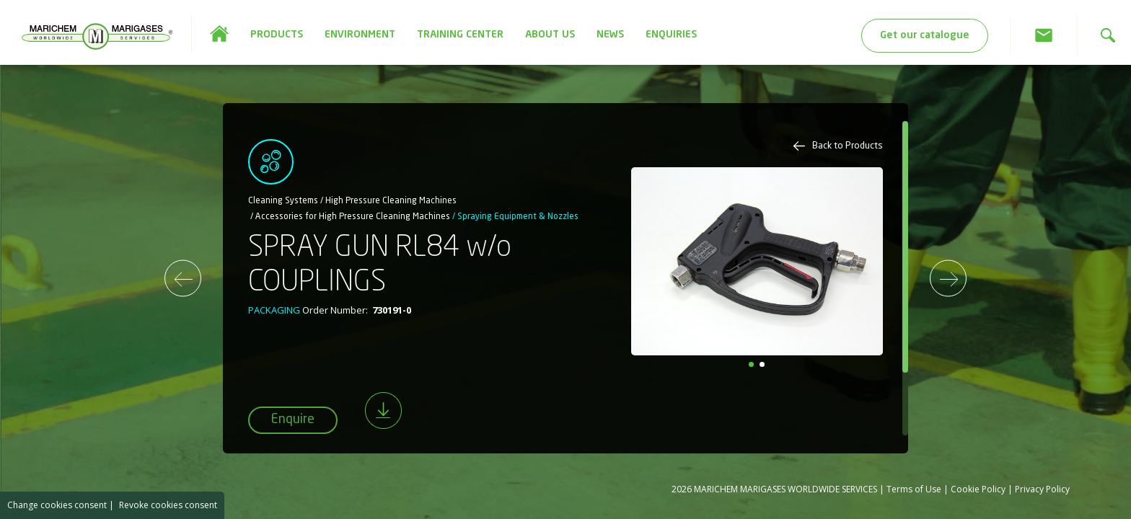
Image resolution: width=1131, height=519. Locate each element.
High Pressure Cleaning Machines (391, 201)
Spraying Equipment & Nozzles (517, 217)
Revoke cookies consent (168, 505)
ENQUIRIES (671, 35)
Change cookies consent (57, 505)
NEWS (610, 35)
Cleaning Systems (283, 201)
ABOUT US (550, 35)
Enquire (292, 419)
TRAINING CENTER (460, 35)
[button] (751, 364)
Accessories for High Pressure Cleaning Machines (352, 217)
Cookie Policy (978, 489)
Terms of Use (913, 489)
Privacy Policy (1042, 489)
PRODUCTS (276, 35)
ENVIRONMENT (360, 35)
